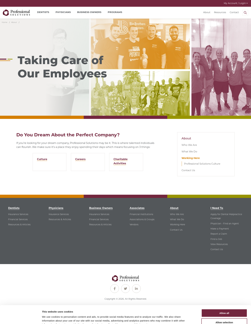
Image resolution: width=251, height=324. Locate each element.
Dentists (14, 208)
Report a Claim (219, 234)
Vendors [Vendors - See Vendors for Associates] (134, 224)
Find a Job (216, 239)
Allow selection (224, 305)
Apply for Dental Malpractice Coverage (226, 216)
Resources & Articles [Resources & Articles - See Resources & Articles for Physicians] (60, 219)
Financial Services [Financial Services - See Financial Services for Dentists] (18, 219)
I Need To (217, 208)
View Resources (219, 244)
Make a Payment (220, 228)
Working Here (191, 158)
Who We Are (189, 144)
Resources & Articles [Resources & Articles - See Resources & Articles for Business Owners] (100, 224)
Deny (224, 314)
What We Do (189, 151)
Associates (137, 208)
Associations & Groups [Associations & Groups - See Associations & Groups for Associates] (142, 219)
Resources (220, 12)
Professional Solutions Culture (202, 163)
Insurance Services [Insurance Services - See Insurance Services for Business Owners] (99, 214)
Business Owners (101, 208)
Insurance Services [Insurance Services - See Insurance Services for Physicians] (59, 214)
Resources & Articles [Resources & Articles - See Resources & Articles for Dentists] (19, 224)
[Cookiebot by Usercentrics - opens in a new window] (21, 317)
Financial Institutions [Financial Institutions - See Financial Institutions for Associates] (141, 214)
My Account (236, 3)
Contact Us (188, 170)
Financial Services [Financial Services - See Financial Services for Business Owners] (99, 219)
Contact (234, 12)
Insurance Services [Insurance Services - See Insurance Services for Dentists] (18, 214)
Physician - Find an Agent (225, 223)
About (206, 12)
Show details (168, 317)
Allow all (224, 296)
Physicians (56, 208)
